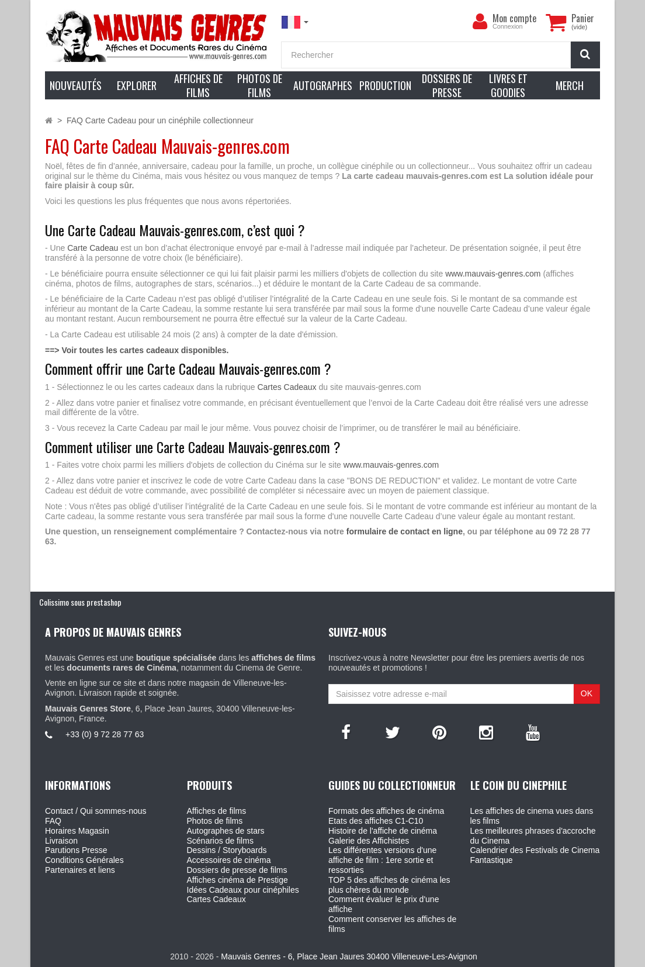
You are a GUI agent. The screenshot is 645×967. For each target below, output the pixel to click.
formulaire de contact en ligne (404, 531)
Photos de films (215, 821)
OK (586, 693)
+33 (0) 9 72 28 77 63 (104, 734)
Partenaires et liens (80, 870)
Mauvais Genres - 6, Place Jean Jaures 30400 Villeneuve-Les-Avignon (349, 956)
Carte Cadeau (92, 248)
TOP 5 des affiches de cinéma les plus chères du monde (389, 885)
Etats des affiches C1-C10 (375, 821)
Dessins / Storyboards (227, 850)
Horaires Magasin (77, 830)
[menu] (480, 21)
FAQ (53, 821)
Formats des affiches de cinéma (386, 811)
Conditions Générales (84, 860)
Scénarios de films (220, 840)
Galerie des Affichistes (368, 840)
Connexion (508, 26)
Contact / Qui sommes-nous (96, 811)
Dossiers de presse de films (237, 870)
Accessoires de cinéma (229, 860)
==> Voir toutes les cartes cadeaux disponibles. (136, 350)
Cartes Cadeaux (286, 387)
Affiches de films (217, 811)
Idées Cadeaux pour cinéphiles (243, 890)
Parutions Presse (76, 850)
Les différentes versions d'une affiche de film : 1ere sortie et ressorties (382, 860)
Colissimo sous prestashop (80, 602)
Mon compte (514, 18)
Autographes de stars (226, 830)
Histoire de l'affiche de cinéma (382, 830)
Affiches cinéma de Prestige (237, 880)
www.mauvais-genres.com (492, 273)
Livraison (61, 840)
